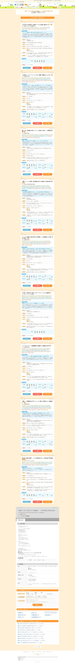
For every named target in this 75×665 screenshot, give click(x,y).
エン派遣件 (16, 1)
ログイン (59, 7)
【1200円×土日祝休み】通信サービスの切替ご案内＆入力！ (36, 24)
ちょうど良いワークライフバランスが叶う (19, 3)
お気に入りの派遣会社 (35, 7)
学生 (32, 594)
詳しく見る (48, 67)
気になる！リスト (19, 7)
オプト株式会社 (29, 120)
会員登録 (55, 7)
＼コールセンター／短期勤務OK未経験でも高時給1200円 (35, 345)
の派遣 (21, 612)
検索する (37, 604)
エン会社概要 (44, 651)
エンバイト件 (21, 1)
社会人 (29, 594)
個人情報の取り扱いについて (26, 651)
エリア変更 (29, 4)
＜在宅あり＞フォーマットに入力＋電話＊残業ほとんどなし (36, 75)
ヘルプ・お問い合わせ (38, 651)
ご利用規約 (33, 651)
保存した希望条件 (27, 7)
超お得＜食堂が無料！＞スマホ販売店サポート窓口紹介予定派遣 (37, 458)
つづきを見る (25, 37)
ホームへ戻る (38, 646)
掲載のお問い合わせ (49, 651)
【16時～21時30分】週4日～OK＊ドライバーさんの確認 (35, 292)
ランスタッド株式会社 (30, 64)
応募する (38, 67)
